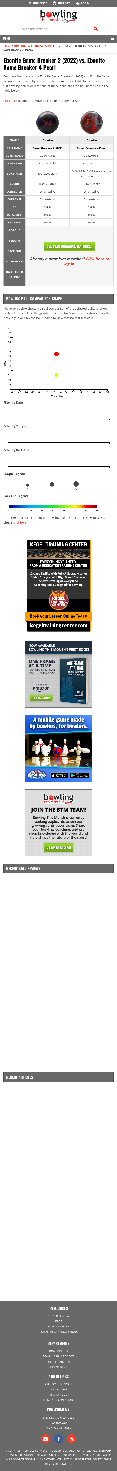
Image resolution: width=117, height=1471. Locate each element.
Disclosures (58, 1389)
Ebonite (47, 140)
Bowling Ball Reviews (58, 1356)
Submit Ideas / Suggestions (59, 1332)
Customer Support (58, 1384)
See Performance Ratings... (69, 246)
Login (82, 3)
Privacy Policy (58, 1395)
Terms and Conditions (58, 1400)
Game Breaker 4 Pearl (91, 148)
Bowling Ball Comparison (32, 46)
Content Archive (58, 1362)
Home (7, 46)
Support (61, 3)
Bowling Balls (58, 1326)
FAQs (58, 1321)
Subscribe (37, 3)
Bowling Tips (58, 1351)
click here (20, 522)
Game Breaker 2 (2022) (47, 148)
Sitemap (105, 1450)
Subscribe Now (58, 1316)
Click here (10, 101)
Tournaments (58, 1367)
